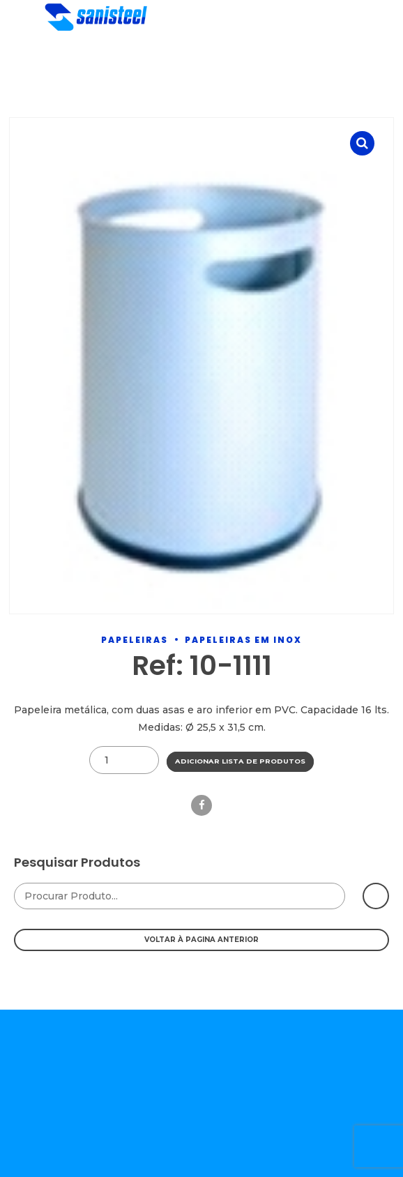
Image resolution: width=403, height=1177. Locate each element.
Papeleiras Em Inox (243, 640)
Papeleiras (134, 640)
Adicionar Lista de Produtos (240, 761)
